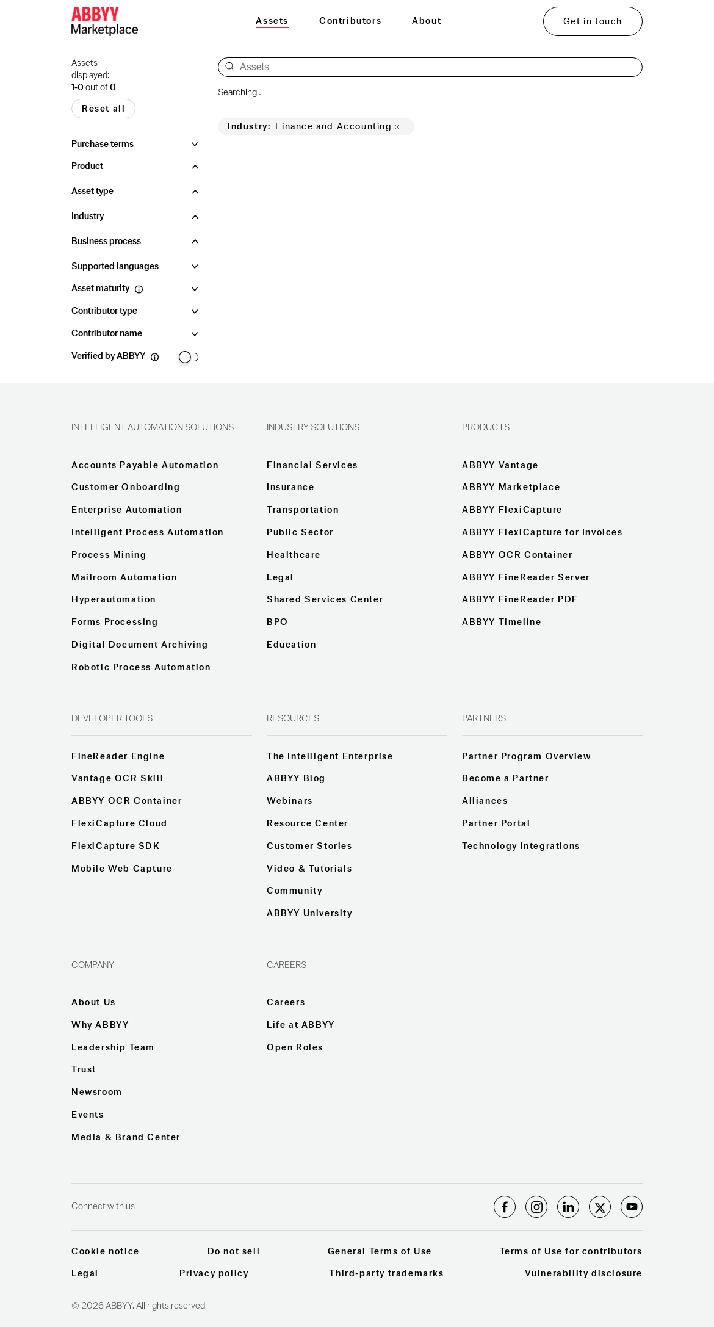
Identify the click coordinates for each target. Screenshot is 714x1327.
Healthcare (294, 555)
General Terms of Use (380, 1251)
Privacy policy (213, 1273)
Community (294, 891)
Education (291, 645)
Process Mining (108, 555)
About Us (93, 1002)
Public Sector (300, 532)
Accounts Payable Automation (144, 465)
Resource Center (307, 824)
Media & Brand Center (126, 1137)
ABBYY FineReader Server (526, 578)
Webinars (290, 801)
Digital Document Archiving (140, 645)
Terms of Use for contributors (571, 1251)
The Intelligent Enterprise (330, 756)
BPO (278, 622)
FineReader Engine (118, 756)
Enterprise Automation (126, 510)
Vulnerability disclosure (584, 1273)
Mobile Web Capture (122, 869)
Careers (286, 1002)
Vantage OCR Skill (117, 778)
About (426, 21)
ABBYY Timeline (501, 622)
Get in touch (592, 21)
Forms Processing (115, 622)
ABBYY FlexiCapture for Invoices (542, 532)
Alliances (485, 801)
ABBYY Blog (296, 778)
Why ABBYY (100, 1025)
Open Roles (295, 1048)
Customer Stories (310, 846)
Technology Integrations (521, 846)
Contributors (350, 21)
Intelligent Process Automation (147, 532)
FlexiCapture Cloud (119, 824)
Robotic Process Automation (141, 667)
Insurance (290, 487)
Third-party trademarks (386, 1273)
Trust (83, 1070)
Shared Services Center (325, 600)
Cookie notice (105, 1251)
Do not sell (234, 1251)
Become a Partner (505, 778)
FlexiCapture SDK (115, 846)
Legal (280, 578)
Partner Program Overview (526, 756)
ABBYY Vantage (500, 465)
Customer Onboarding (125, 487)
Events (87, 1115)
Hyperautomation (113, 600)
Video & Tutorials (309, 869)
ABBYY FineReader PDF (520, 600)
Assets (272, 21)
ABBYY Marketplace (511, 487)
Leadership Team (113, 1048)
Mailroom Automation (124, 578)
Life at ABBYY (301, 1025)
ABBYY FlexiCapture (512, 510)
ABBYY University (310, 913)
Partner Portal (496, 824)
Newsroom (97, 1092)
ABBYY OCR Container (517, 555)
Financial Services (312, 465)
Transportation (303, 510)
